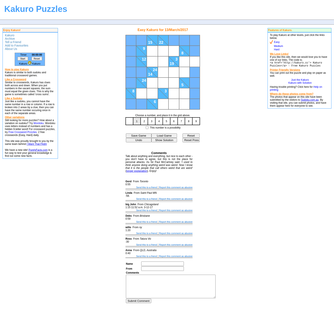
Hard (276, 49)
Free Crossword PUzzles (23, 132)
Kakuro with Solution (300, 84)
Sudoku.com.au (309, 101)
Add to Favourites (16, 45)
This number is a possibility (165, 127)
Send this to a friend (146, 187)
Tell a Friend (13, 42)
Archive (10, 38)
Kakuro (9, 35)
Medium (278, 46)
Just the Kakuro (300, 81)
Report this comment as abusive (176, 187)
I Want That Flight (37, 144)
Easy (277, 42)
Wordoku (38, 123)
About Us (11, 49)
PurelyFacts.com (38, 149)
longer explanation (136, 171)
